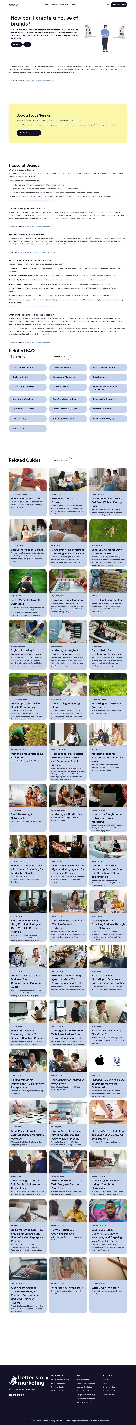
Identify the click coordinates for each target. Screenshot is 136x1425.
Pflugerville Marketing (86, 1395)
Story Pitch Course (110, 1387)
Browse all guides (61, 460)
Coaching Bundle (58, 1383)
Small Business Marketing (90, 1421)
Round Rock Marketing (86, 1398)
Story (27, 44)
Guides (105, 1379)
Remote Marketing (84, 1402)
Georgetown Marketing (86, 1391)
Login (107, 4)
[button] (65, 4)
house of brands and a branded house (39, 81)
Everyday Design (69, 1421)
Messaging (16, 44)
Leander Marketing (84, 1387)
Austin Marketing (83, 1379)
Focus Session (108, 1395)
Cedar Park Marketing (86, 1383)
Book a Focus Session (119, 5)
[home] (14, 4)
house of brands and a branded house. (40, 201)
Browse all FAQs (60, 357)
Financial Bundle (57, 1387)
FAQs (105, 1383)
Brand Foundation (51, 5)
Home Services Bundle (60, 1379)
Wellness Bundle (57, 1391)
